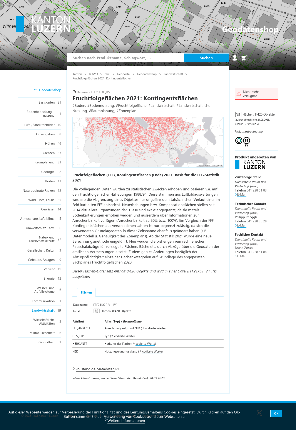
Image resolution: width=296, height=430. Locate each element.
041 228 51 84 (257, 252)
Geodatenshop (47, 90)
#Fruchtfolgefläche (131, 105)
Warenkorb (244, 58)
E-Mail (241, 194)
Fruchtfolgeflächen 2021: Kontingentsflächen (102, 78)
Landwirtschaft (174, 74)
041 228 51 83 (257, 190)
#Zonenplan (126, 110)
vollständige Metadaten (95, 368)
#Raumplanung (101, 110)
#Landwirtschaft (162, 105)
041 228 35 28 (257, 221)
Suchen (206, 57)
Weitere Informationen (126, 420)
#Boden (78, 105)
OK (276, 413)
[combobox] (125, 57)
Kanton (77, 74)
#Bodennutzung (100, 105)
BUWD (94, 74)
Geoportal (124, 74)
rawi (108, 74)
